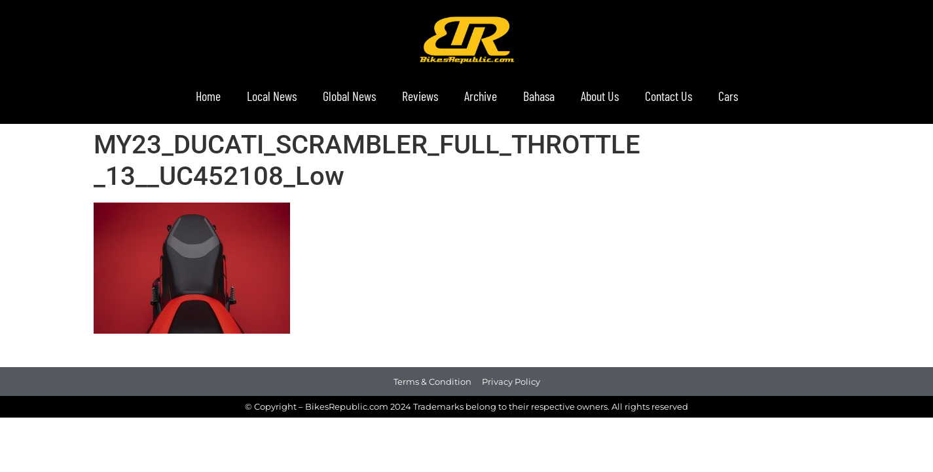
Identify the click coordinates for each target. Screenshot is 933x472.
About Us (600, 96)
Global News (349, 96)
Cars (728, 96)
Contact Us (668, 96)
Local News (272, 96)
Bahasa (539, 96)
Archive (480, 96)
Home (208, 96)
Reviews (420, 96)
